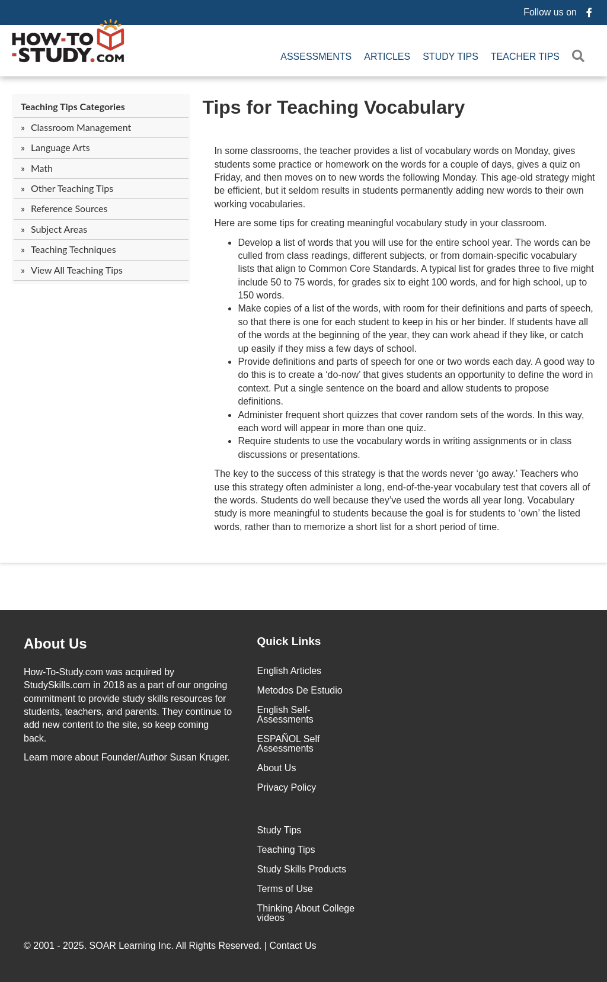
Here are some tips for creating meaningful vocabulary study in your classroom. (380, 223)
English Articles (289, 671)
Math (42, 168)
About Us (276, 768)
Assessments (316, 57)
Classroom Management (81, 127)
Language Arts (60, 147)
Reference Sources (69, 208)
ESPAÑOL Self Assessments (288, 743)
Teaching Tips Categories (73, 106)
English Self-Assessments (285, 714)
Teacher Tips (525, 57)
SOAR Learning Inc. (132, 946)
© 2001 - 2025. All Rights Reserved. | (171, 946)
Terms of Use (285, 889)
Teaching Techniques (73, 249)
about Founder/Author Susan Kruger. (127, 757)
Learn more (48, 757)
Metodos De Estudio (300, 690)
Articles (387, 57)
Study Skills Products (301, 869)
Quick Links (289, 641)
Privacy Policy (287, 787)
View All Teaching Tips (77, 269)
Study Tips (450, 57)
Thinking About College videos (306, 913)
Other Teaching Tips (72, 188)
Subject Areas (59, 229)
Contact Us (294, 946)
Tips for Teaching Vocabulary (333, 107)
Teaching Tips (286, 850)
